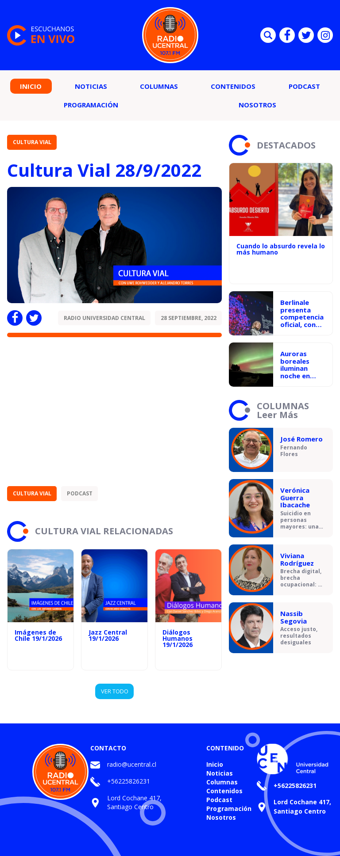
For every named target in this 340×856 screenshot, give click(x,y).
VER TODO (114, 691)
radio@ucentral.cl (131, 764)
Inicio (31, 86)
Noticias (91, 86)
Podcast (304, 86)
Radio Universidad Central (104, 318)
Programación (91, 104)
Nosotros (257, 104)
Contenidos (233, 86)
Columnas (159, 86)
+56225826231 (128, 781)
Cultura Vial (32, 142)
